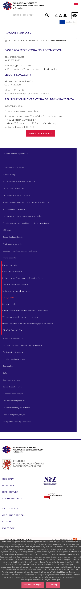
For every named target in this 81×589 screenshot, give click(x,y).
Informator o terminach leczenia (16, 195)
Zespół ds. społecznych (12, 387)
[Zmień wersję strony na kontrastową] (75, 15)
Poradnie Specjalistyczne (13, 167)
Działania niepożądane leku (14, 401)
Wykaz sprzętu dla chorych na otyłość (20, 317)
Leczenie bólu (9, 304)
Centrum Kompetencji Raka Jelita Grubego (21, 345)
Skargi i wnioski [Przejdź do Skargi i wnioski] (58, 41)
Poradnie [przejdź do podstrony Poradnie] (8, 485)
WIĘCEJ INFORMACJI (40, 133)
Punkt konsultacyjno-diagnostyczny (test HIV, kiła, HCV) (26, 202)
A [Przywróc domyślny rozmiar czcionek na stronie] (60, 15)
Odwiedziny (8, 366)
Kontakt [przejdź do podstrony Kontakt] (7, 521)
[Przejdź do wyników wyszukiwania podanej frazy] (47, 15)
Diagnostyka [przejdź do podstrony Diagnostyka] (10, 492)
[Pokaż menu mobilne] (76, 5)
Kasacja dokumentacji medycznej (17, 421)
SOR (4, 160)
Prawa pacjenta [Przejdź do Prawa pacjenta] (38, 41)
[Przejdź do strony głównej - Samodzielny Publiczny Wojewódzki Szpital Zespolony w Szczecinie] (29, 6)
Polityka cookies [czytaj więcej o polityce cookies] (24, 539)
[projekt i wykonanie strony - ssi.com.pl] (64, 539)
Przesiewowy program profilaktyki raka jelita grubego (26, 223)
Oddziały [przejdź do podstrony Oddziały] (8, 479)
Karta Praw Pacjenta (12, 271)
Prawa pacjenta (9, 258)
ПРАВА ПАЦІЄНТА (12, 330)
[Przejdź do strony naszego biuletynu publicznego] (61, 496)
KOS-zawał (7, 230)
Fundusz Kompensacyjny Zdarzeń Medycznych (25, 310)
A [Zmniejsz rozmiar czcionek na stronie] (56, 15)
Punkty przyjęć (9, 174)
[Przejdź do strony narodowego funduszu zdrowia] (50, 480)
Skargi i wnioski (9, 297)
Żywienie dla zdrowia (12, 352)
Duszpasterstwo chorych (13, 394)
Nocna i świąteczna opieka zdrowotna (19, 181)
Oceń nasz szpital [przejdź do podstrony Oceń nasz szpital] (13, 515)
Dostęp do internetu (11, 380)
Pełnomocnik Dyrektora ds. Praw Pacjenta (22, 278)
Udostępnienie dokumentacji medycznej (20, 251)
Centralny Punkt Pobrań (13, 188)
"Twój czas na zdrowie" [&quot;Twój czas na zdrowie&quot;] (12, 244)
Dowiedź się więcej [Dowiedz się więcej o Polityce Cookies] (32, 585)
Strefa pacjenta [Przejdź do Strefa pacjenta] (18, 41)
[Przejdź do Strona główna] (5, 41)
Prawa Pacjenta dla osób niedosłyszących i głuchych (27, 323)
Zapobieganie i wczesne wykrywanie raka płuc (22, 216)
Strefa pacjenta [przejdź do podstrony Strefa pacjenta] (12, 498)
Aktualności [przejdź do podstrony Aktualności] (10, 508)
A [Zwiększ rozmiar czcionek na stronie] (64, 15)
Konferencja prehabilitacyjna (15, 209)
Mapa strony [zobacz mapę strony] (9, 539)
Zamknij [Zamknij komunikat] (53, 585)
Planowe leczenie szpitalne (14, 153)
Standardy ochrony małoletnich (16, 408)
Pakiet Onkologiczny (11, 338)
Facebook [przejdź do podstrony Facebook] (8, 528)
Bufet (5, 373)
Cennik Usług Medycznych (14, 414)
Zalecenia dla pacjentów (13, 237)
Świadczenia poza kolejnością (16, 291)
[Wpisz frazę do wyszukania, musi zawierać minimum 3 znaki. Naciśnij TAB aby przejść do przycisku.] (28, 15)
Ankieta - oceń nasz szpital (15, 284)
